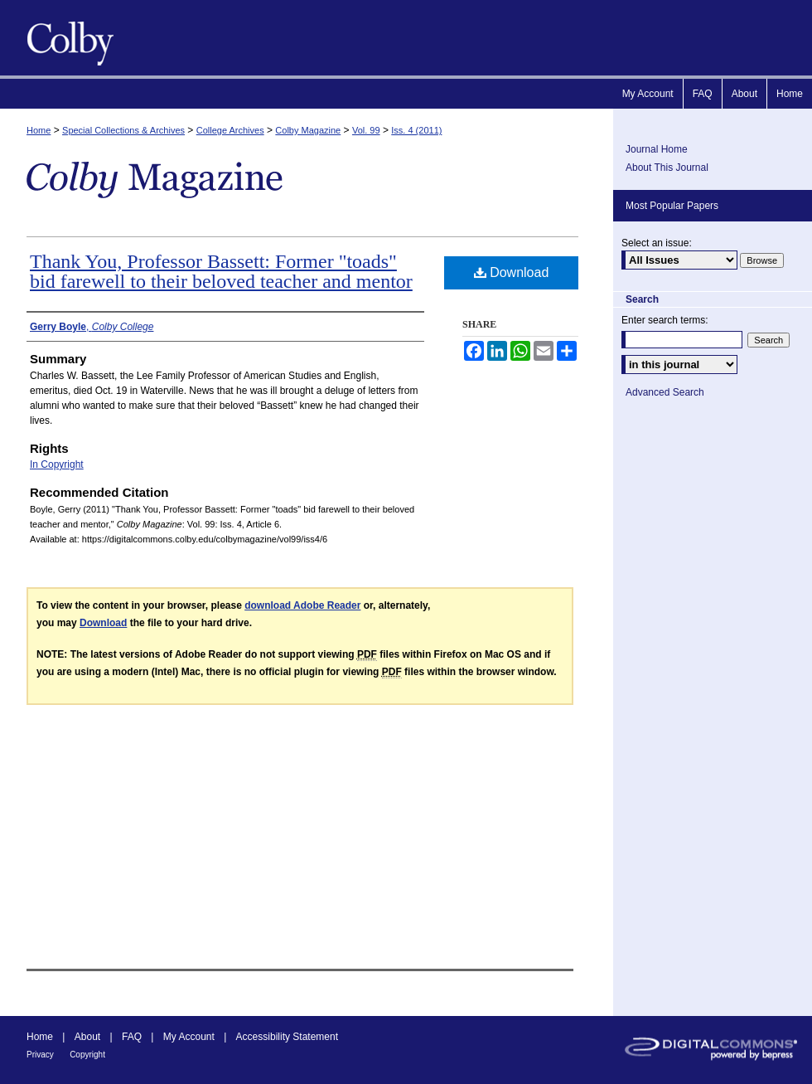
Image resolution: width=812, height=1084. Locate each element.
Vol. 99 (366, 130)
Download (511, 272)
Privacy (40, 1054)
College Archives (230, 130)
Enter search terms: (664, 320)
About (87, 1037)
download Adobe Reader (302, 605)
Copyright (87, 1054)
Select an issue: (656, 243)
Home (39, 130)
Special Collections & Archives (123, 130)
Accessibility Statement (287, 1037)
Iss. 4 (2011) (416, 130)
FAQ (132, 1037)
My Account (189, 1037)
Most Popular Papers (672, 205)
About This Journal (667, 167)
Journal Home (657, 149)
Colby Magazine (66, 37)
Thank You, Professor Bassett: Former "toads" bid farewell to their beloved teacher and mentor (221, 271)
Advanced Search (665, 392)
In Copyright (57, 464)
